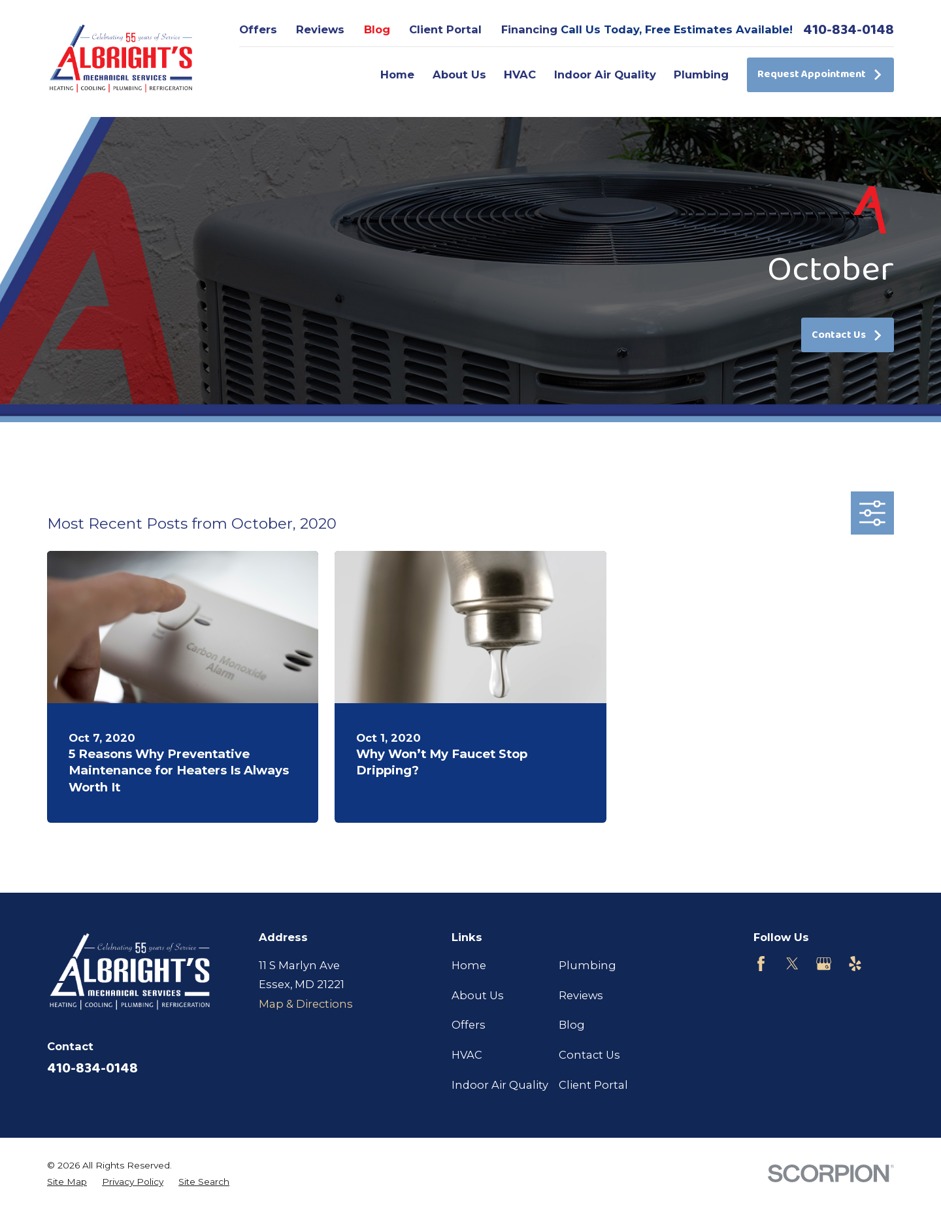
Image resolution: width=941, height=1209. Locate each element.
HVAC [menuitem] (520, 74)
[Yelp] (855, 963)
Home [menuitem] (397, 74)
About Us (478, 995)
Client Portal (445, 29)
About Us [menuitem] (459, 74)
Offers (258, 29)
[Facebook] (760, 963)
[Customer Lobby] (886, 963)
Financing (529, 29)
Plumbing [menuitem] (701, 74)
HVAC (467, 1054)
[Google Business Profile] (823, 963)
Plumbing (587, 965)
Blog (377, 29)
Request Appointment (820, 74)
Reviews (320, 29)
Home (469, 965)
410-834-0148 (848, 30)
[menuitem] (67, 1182)
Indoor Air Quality (500, 1084)
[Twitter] (792, 963)
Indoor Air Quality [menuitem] (605, 74)
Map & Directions (306, 1003)
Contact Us (847, 335)
